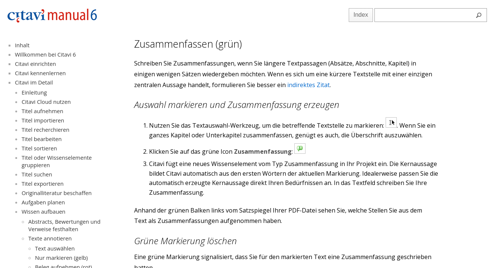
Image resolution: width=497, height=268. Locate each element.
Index (361, 15)
